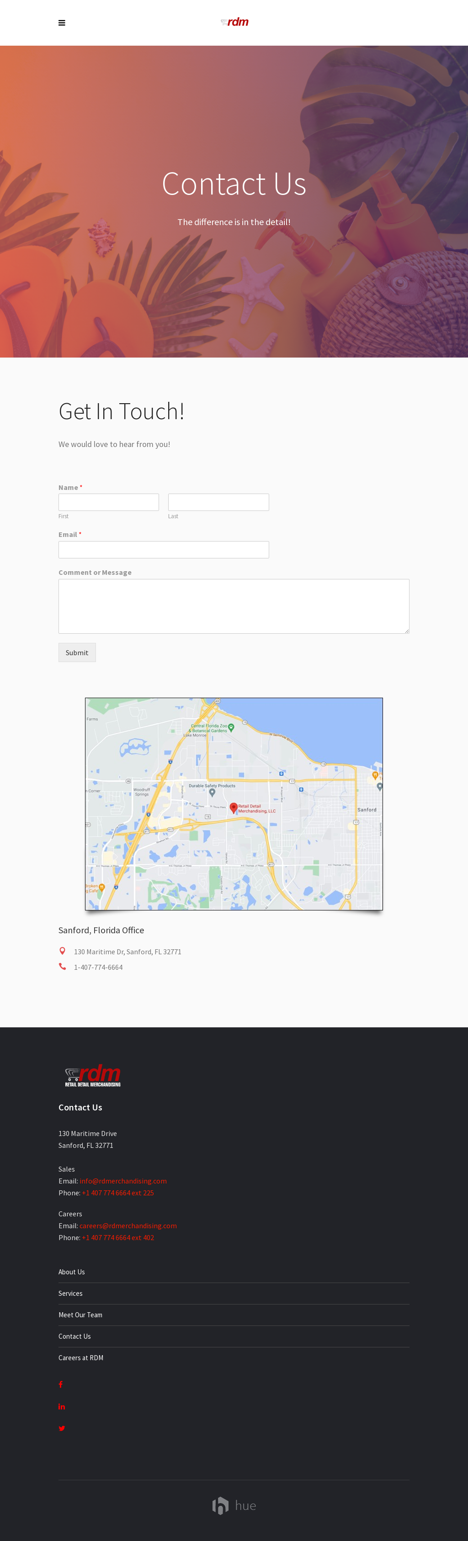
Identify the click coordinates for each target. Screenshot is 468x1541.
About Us (71, 1272)
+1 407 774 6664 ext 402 (118, 1237)
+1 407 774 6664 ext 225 (118, 1192)
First (63, 516)
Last (173, 516)
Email (70, 534)
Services (70, 1293)
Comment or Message (95, 572)
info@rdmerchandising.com (123, 1180)
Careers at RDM (80, 1357)
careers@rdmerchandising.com (128, 1225)
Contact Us (74, 1336)
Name (70, 487)
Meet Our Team (80, 1314)
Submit (77, 652)
